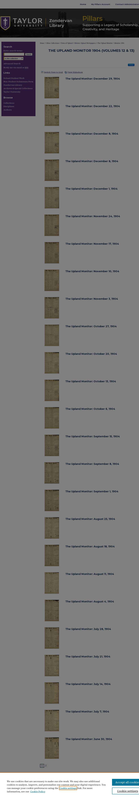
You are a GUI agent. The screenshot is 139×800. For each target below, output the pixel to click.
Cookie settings (68, 788)
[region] (69, 786)
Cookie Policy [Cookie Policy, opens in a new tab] (37, 791)
